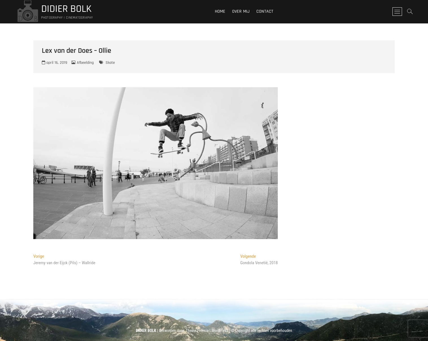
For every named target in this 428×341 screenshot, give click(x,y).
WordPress (219, 330)
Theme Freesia (197, 330)
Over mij (241, 11)
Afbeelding (85, 62)
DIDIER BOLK (66, 9)
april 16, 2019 (54, 62)
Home (220, 11)
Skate (110, 62)
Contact (264, 11)
